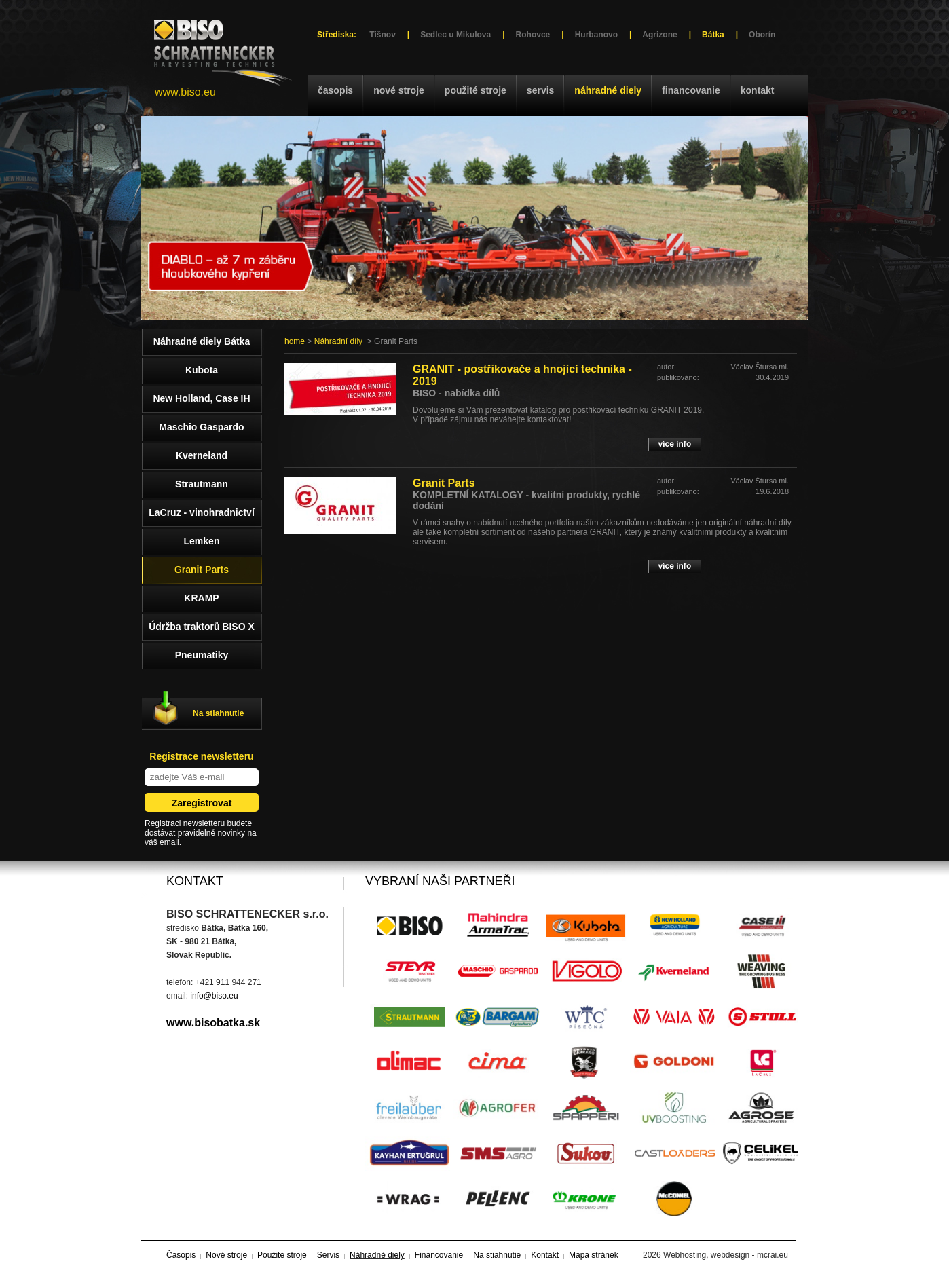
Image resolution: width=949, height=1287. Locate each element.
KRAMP (201, 598)
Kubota (201, 370)
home (294, 341)
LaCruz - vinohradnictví (202, 512)
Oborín (762, 34)
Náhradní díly (338, 341)
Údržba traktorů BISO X (202, 626)
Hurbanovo (596, 34)
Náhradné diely (607, 90)
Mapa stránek (593, 1255)
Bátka (713, 34)
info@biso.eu (214, 996)
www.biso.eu (185, 92)
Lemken (202, 541)
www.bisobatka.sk (213, 1022)
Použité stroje (475, 90)
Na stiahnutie (218, 713)
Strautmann (201, 484)
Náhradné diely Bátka (201, 341)
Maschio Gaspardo (201, 427)
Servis (540, 90)
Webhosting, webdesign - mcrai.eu (725, 1255)
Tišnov (382, 34)
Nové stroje (398, 90)
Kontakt (758, 90)
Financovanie (691, 90)
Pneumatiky (202, 655)
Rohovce (533, 34)
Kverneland (201, 455)
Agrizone (659, 34)
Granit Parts (444, 483)
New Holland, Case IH (201, 398)
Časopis (335, 90)
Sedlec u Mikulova (455, 34)
